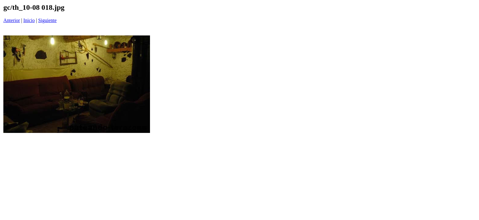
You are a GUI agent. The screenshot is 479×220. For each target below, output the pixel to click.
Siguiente (47, 20)
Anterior (11, 20)
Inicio (29, 20)
